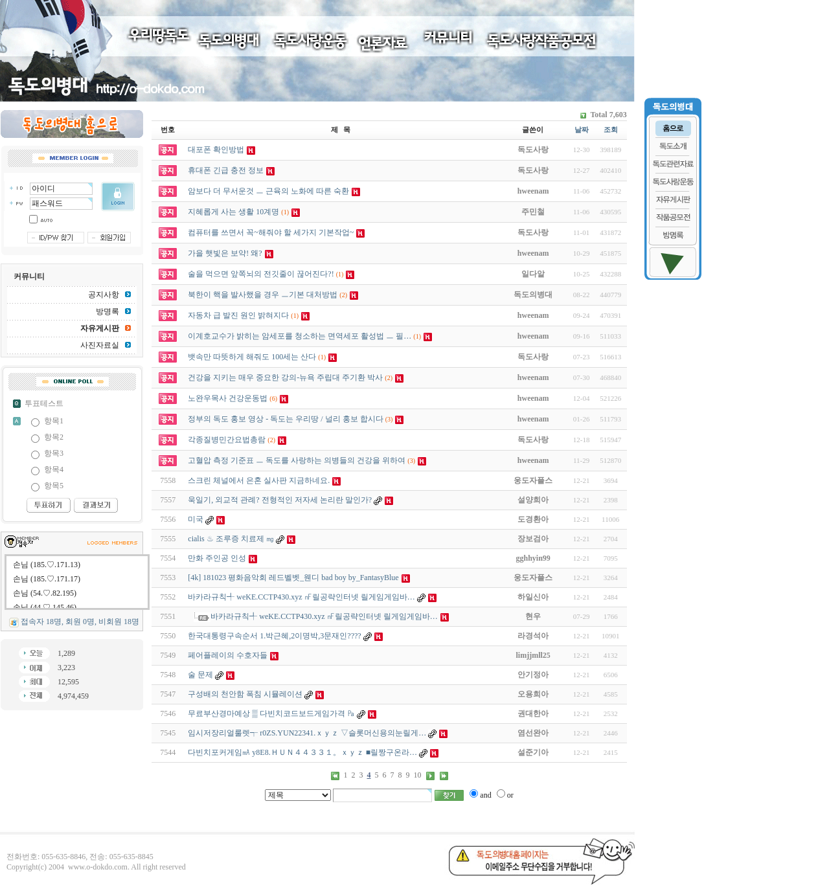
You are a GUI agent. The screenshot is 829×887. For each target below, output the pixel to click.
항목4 (53, 469)
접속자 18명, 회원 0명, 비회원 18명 (80, 621)
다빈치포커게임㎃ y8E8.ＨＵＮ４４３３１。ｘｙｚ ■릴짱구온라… (302, 752)
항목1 (53, 420)
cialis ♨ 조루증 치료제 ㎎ (230, 538)
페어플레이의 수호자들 (227, 655)
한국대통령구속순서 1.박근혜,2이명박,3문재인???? (274, 635)
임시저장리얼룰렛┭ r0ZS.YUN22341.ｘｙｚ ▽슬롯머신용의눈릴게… (307, 732)
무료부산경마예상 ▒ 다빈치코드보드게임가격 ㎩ (271, 713)
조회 (611, 129)
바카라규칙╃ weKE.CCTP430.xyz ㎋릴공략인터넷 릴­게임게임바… (301, 596)
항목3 (53, 453)
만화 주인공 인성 (217, 558)
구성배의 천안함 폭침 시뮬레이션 (245, 694)
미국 (195, 519)
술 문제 (200, 674)
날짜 (581, 129)
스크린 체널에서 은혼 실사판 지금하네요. (259, 480)
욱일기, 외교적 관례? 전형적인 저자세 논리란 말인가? (280, 499)
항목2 (53, 437)
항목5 (53, 485)
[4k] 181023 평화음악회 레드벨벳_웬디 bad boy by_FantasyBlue (293, 577)
